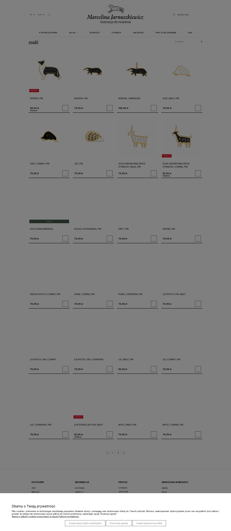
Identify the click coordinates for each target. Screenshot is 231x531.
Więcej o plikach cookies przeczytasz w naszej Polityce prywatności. (45, 516)
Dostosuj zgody (119, 523)
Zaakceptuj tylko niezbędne (85, 523)
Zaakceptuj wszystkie (149, 523)
